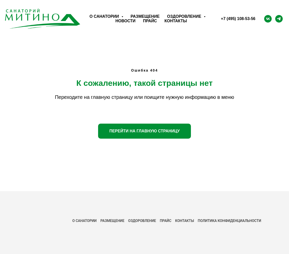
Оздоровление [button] (184, 16)
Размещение (145, 16)
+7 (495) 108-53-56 (238, 19)
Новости (125, 21)
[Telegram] (279, 19)
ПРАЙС (165, 221)
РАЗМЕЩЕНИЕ (112, 221)
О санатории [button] (105, 16)
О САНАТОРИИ (84, 221)
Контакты (175, 21)
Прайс (150, 21)
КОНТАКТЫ (184, 221)
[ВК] (268, 19)
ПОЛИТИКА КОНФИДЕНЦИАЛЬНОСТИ (229, 221)
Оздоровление (142, 221)
